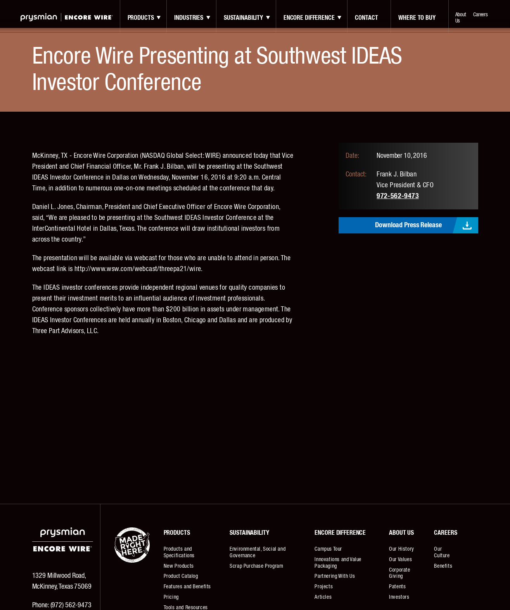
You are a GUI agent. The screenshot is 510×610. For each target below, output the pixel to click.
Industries (188, 18)
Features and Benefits (187, 586)
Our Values (400, 559)
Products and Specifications (179, 552)
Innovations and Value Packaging (338, 563)
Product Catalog (181, 576)
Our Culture (441, 552)
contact (366, 18)
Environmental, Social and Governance (257, 552)
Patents (397, 586)
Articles (323, 597)
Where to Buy (416, 18)
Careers (480, 14)
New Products (179, 566)
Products (141, 18)
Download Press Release (408, 225)
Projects (324, 586)
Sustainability (243, 18)
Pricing (171, 597)
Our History (401, 549)
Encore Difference (309, 18)
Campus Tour (328, 549)
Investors (399, 597)
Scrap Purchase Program (256, 566)
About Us (460, 18)
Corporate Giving (399, 573)
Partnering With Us (335, 576)
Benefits (443, 566)
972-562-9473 (398, 196)
